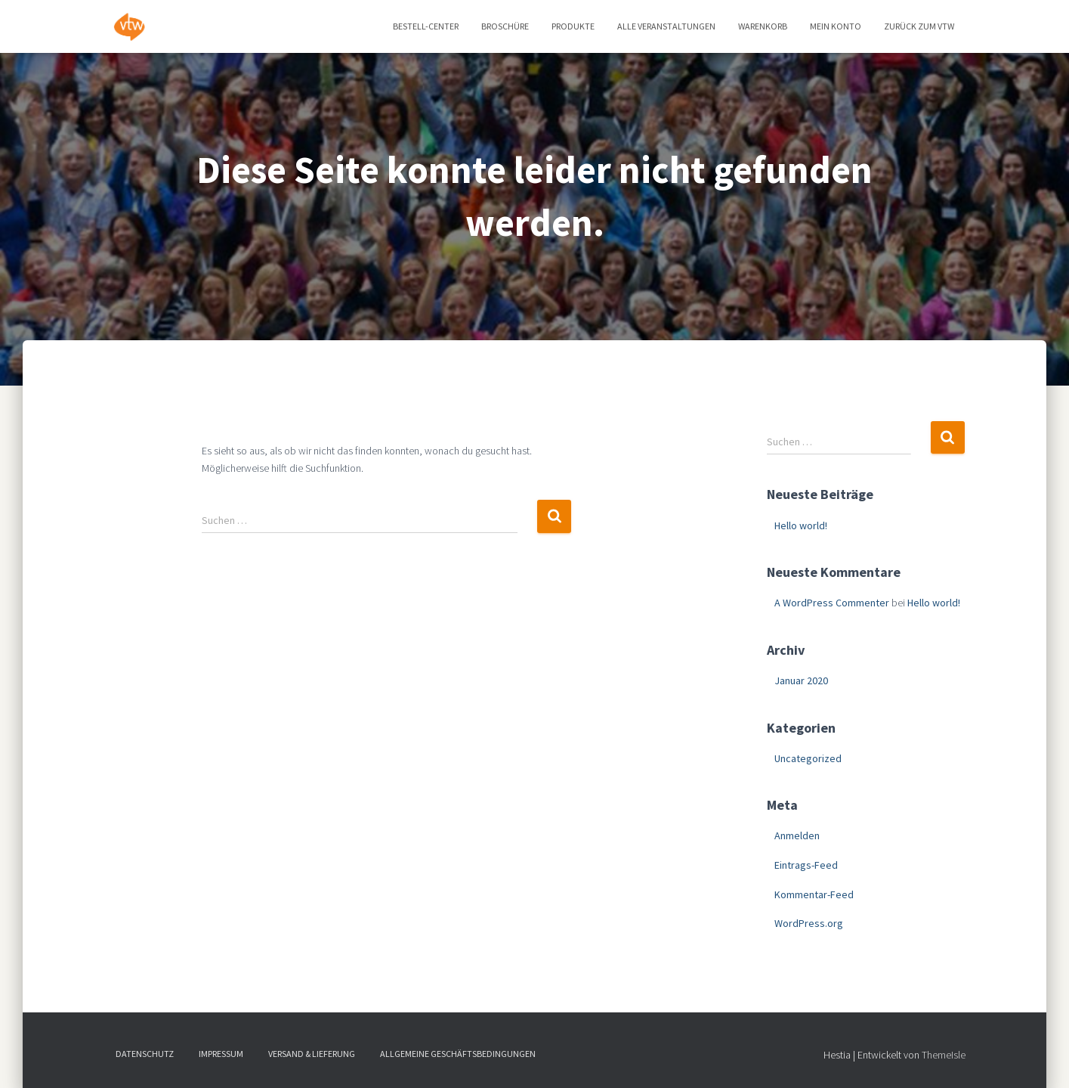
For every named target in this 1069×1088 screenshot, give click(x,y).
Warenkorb (762, 26)
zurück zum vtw (919, 26)
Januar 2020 (801, 680)
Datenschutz (145, 1053)
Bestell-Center (426, 26)
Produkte (573, 26)
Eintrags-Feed (806, 865)
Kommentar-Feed (814, 894)
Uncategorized (808, 758)
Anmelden (797, 835)
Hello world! (800, 525)
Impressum (221, 1053)
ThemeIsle (943, 1055)
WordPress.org (808, 923)
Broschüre (505, 26)
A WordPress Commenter (831, 602)
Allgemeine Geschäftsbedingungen (458, 1053)
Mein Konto (835, 26)
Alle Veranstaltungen (666, 26)
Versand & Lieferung (311, 1053)
